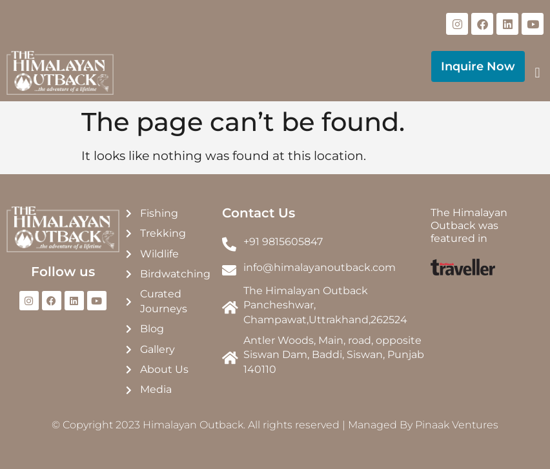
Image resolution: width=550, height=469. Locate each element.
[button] (537, 73)
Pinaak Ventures (456, 425)
